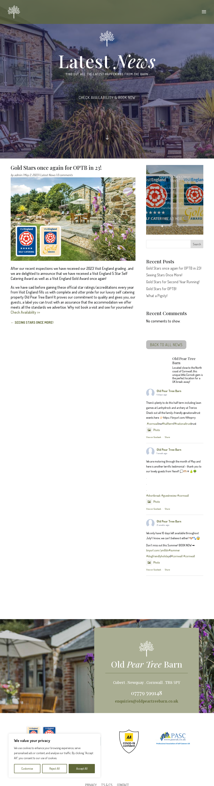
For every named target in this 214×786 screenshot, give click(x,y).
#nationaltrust (182, 423)
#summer (174, 550)
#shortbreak (153, 495)
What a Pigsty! (156, 295)
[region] (54, 756)
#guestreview (169, 495)
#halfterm (168, 423)
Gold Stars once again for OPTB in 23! (173, 268)
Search (197, 244)
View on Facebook (153, 437)
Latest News (47, 175)
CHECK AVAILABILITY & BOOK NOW (107, 97)
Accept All (82, 768)
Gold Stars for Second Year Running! (172, 281)
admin (18, 175)
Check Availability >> (25, 312)
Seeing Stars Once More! (164, 275)
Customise (27, 768)
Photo (153, 430)
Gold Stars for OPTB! (161, 288)
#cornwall (153, 423)
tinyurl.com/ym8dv (157, 550)
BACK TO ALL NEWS (166, 344)
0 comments (65, 175)
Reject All (54, 768)
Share (167, 437)
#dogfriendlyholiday (157, 556)
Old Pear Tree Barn (169, 391)
